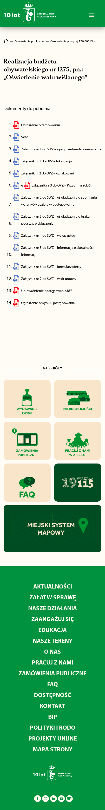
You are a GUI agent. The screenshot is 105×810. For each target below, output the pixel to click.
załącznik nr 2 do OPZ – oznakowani (47, 173)
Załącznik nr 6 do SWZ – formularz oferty (51, 266)
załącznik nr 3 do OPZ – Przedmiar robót (62, 185)
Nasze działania (52, 608)
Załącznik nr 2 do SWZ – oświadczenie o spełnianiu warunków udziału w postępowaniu (59, 201)
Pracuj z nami (52, 662)
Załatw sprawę (52, 597)
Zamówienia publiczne (52, 673)
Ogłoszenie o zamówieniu (40, 125)
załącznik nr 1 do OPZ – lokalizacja (46, 161)
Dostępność (52, 695)
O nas (52, 651)
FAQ (52, 684)
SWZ (24, 137)
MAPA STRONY (52, 749)
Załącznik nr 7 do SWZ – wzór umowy (48, 278)
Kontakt (52, 705)
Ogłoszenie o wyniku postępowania (48, 302)
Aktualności (52, 586)
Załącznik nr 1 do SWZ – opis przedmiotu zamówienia (61, 149)
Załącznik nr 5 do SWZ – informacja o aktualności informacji (57, 251)
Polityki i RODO (52, 727)
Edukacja (52, 629)
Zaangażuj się (52, 619)
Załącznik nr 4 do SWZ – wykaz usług (48, 235)
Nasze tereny (52, 640)
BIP (52, 716)
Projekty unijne (52, 738)
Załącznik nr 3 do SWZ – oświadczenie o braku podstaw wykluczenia (55, 220)
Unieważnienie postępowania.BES (46, 290)
